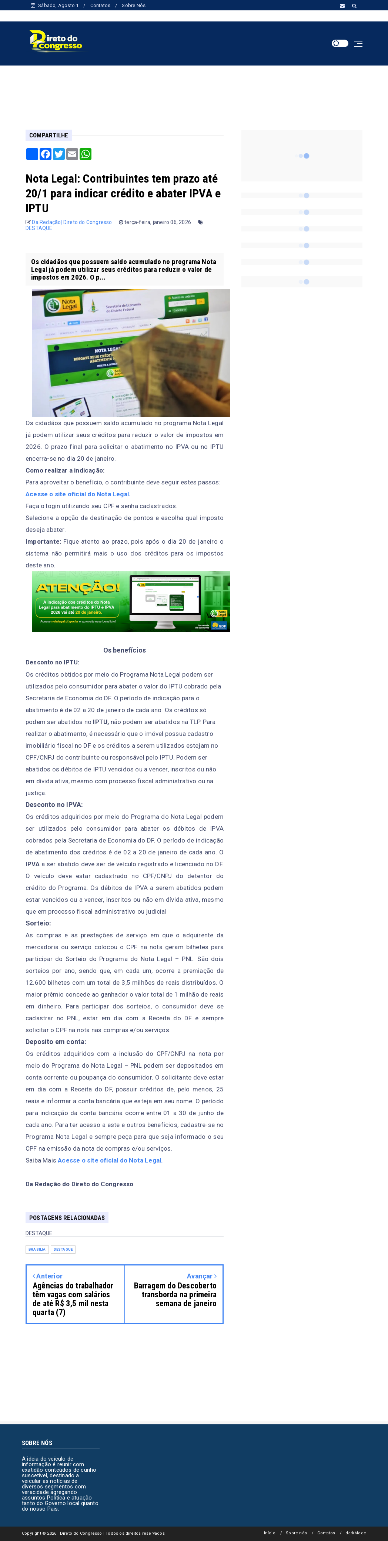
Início (269, 1533)
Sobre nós (296, 1533)
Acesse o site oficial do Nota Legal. (78, 494)
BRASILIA (37, 1249)
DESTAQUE (39, 228)
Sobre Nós (134, 5)
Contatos (100, 5)
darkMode (355, 1533)
